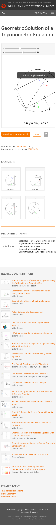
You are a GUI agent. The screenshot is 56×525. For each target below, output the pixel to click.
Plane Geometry (8, 493)
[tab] (11, 179)
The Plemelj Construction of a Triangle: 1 (30, 382)
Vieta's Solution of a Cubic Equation (27, 312)
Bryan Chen (17, 359)
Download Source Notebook (15, 134)
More (37, 134)
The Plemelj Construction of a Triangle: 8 (30, 364)
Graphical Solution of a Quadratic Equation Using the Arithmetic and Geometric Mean (33, 281)
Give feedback (40, 519)
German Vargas (18, 457)
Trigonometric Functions (12, 490)
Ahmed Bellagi (33, 472)
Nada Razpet (29, 366)
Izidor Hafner (21, 146)
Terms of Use (17, 519)
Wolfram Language (30, 3)
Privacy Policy (28, 519)
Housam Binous (19, 472)
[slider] (20, 48)
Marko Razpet (30, 285)
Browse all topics (8, 496)
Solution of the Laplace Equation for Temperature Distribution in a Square (28, 468)
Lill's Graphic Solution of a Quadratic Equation (32, 333)
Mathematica (46, 3)
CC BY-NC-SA (32, 149)
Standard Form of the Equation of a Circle (30, 454)
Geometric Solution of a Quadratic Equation (31, 301)
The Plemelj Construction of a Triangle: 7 (30, 373)
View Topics (40, 12)
